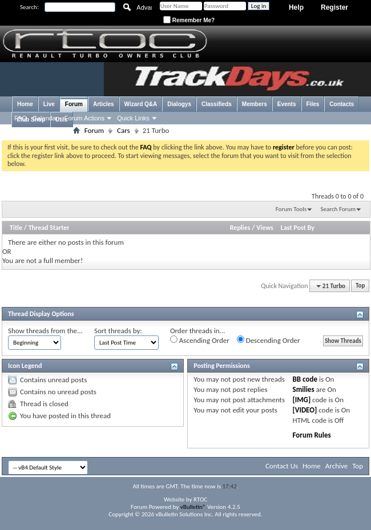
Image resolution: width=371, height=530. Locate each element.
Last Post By (297, 228)
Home (25, 104)
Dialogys (179, 104)
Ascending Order (199, 340)
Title (16, 228)
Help (296, 7)
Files (313, 104)
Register (334, 7)
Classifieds (216, 104)
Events (286, 104)
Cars (123, 130)
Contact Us (281, 466)
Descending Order (268, 340)
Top (360, 286)
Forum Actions (84, 118)
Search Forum (338, 209)
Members (254, 104)
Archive (336, 466)
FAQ (20, 118)
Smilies (303, 389)
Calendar (45, 118)
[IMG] (302, 399)
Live (49, 104)
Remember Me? (189, 20)
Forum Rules (312, 435)
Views (264, 228)
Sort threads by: (118, 330)
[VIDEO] (305, 410)
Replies (240, 228)
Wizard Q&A (141, 104)
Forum (74, 104)
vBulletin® (193, 507)
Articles (103, 104)
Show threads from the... (45, 330)
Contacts (341, 104)
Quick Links (133, 118)
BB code (305, 379)
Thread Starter (49, 228)
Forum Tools (291, 209)
